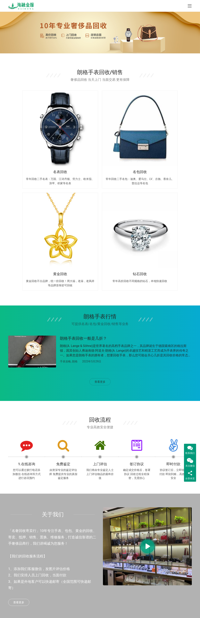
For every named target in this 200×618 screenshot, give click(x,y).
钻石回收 (76, 574)
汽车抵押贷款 (48, 557)
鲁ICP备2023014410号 (117, 611)
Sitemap (127, 607)
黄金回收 (76, 557)
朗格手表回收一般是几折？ (83, 208)
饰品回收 (76, 582)
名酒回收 (76, 566)
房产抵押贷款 (48, 549)
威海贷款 (45, 574)
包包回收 (76, 549)
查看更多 (100, 252)
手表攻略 (65, 231)
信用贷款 (45, 566)
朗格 (75, 231)
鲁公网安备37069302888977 (89, 611)
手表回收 (76, 541)
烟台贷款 (45, 541)
